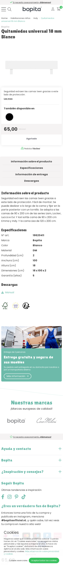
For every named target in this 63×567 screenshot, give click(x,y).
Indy (36, 18)
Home (4, 18)
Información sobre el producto (31, 161)
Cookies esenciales (18, 560)
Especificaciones (31, 168)
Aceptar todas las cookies (44, 560)
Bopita (5, 26)
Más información (17, 376)
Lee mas (8, 98)
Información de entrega (31, 174)
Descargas (31, 181)
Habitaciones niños (20, 18)
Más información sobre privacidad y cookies (31, 552)
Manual (7, 292)
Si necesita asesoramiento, (32, 2)
